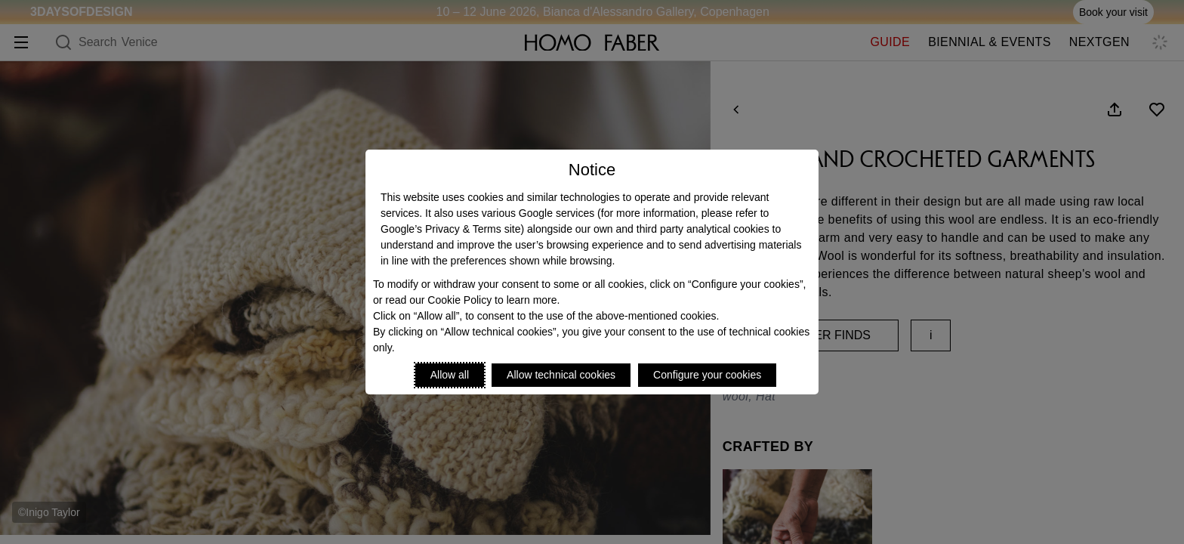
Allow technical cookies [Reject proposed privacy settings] (561, 375)
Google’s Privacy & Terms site (450, 229)
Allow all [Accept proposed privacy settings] (449, 375)
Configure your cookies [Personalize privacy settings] (707, 375)
